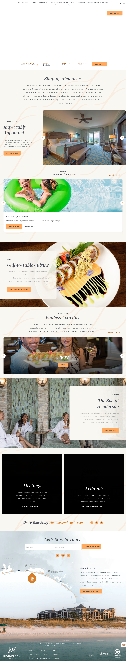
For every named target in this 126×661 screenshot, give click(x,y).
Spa (74, 13)
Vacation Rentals (45, 13)
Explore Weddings (92, 506)
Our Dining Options (19, 289)
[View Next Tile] (122, 138)
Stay (31, 13)
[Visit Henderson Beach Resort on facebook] (91, 522)
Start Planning (30, 506)
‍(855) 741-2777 (78, 643)
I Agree (122, 3)
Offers (23, 13)
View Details (29, 226)
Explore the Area (91, 591)
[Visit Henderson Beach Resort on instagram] (101, 522)
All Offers (114, 175)
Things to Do (63, 13)
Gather (82, 13)
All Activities (113, 332)
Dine (91, 13)
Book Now (115, 13)
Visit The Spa (110, 430)
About (99, 13)
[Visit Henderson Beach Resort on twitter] (96, 522)
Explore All (12, 153)
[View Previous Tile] (43, 138)
